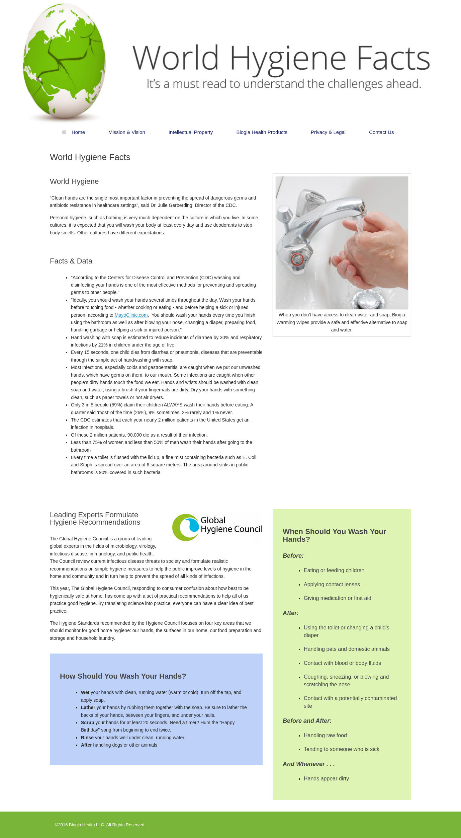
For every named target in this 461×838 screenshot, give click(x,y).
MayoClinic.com (131, 315)
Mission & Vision (126, 132)
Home (73, 132)
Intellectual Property (191, 132)
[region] (230, 62)
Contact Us (381, 132)
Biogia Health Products (261, 132)
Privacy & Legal (328, 132)
